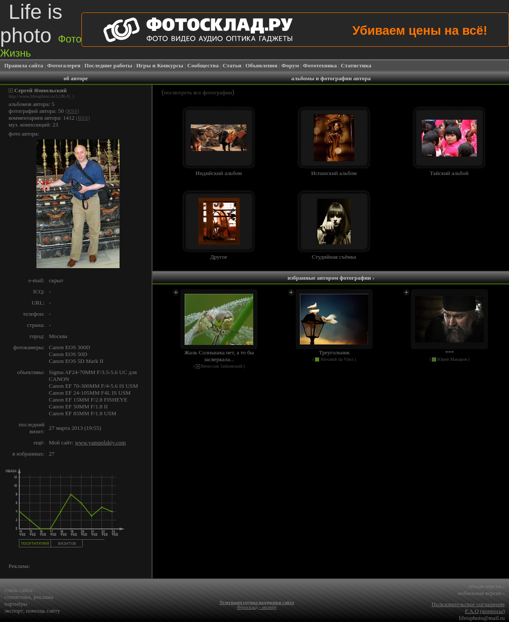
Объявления (262, 65)
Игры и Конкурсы (159, 65)
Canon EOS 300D (69, 347)
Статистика (356, 65)
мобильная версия (481, 593)
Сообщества (203, 65)
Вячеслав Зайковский (222, 366)
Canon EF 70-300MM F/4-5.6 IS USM (93, 386)
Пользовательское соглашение (468, 604)
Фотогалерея (64, 65)
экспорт (13, 610)
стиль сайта (18, 590)
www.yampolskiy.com (100, 442)
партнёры (15, 604)
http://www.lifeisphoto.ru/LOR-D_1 (42, 96)
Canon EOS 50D (68, 354)
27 (51, 453)
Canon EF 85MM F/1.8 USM (82, 413)
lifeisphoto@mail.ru (482, 618)
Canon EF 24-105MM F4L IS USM (90, 393)
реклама (43, 597)
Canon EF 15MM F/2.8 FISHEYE (88, 399)
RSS (72, 111)
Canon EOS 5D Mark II (76, 361)
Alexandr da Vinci (336, 359)
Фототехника (320, 65)
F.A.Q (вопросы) (485, 611)
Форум (290, 65)
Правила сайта (23, 65)
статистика (17, 597)
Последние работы (108, 65)
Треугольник (334, 352)
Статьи (232, 65)
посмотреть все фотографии (198, 92)
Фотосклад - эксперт (256, 607)
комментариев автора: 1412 (42, 118)
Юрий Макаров (452, 359)
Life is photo (40, 29)
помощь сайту (43, 610)
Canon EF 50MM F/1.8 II (78, 406)
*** (449, 352)
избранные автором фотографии (330, 278)
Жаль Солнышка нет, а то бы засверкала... (219, 355)
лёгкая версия (486, 586)
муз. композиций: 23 (33, 124)
